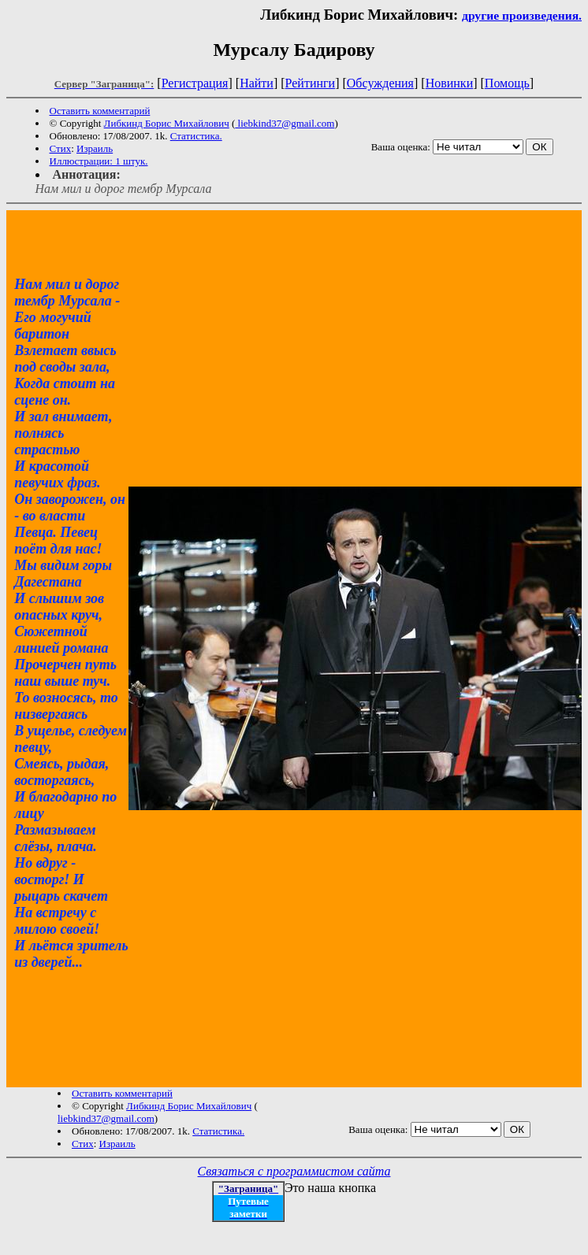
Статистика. (196, 136)
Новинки (450, 83)
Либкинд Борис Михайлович (166, 123)
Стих (61, 148)
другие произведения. (522, 15)
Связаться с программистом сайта (294, 1171)
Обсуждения (380, 83)
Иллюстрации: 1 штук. (99, 161)
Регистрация (195, 83)
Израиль (94, 148)
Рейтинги (310, 83)
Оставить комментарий (100, 111)
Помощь (507, 83)
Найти (257, 83)
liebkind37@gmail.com (284, 123)
